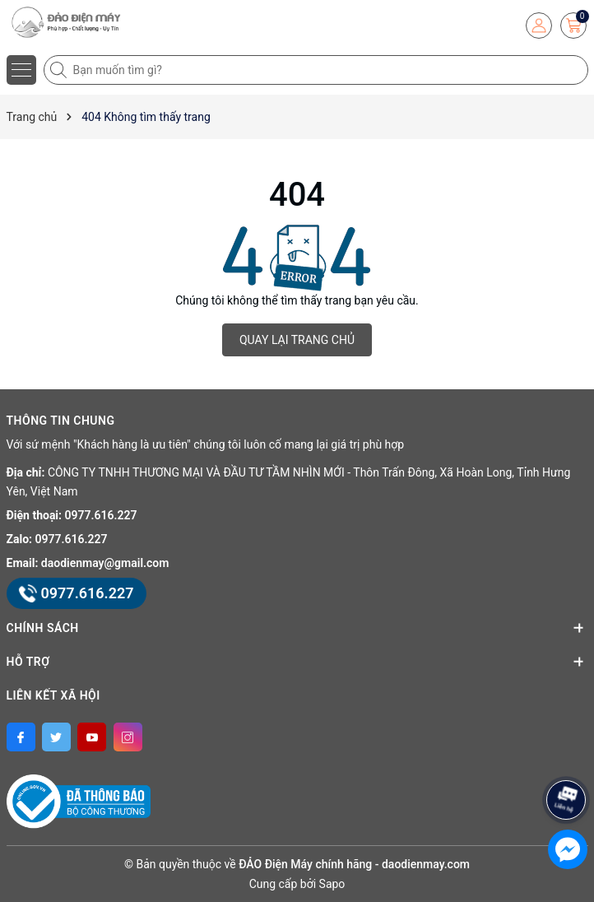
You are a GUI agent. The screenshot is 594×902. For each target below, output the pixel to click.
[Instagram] (128, 737)
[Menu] (21, 70)
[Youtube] (91, 737)
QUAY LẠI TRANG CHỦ (297, 339)
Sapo (332, 883)
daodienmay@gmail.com (105, 563)
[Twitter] (56, 737)
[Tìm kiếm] (60, 70)
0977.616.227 (101, 515)
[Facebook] (21, 737)
